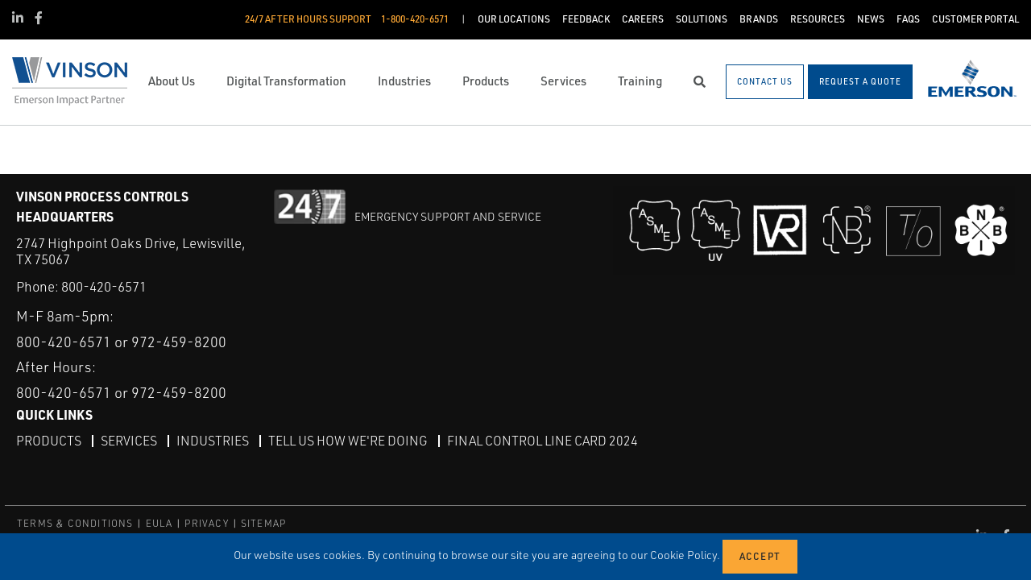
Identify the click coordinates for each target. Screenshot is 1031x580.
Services (129, 441)
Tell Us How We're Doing (348, 441)
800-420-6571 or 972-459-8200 (121, 341)
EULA (159, 523)
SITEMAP (263, 523)
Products (48, 441)
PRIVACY (206, 523)
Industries (212, 441)
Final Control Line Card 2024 (542, 441)
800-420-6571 (104, 286)
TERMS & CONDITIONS (75, 523)
